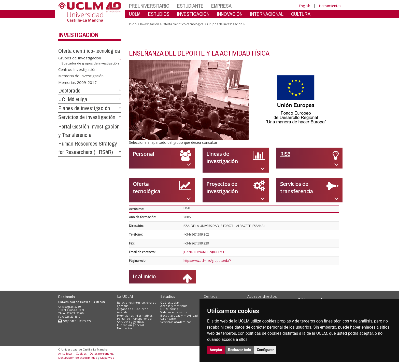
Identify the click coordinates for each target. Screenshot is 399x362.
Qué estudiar (169, 302)
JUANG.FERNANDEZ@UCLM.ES (204, 252)
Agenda (122, 312)
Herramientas (330, 5)
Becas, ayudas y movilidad (179, 315)
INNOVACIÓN (230, 13)
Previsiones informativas (135, 315)
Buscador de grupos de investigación (90, 63)
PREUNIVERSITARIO (149, 5)
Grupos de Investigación (79, 57)
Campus (123, 306)
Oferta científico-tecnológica (89, 51)
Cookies (81, 353)
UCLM (134, 13)
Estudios (167, 296)
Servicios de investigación (86, 117)
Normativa (124, 328)
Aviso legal (65, 353)
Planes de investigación (84, 108)
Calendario (168, 318)
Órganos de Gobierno (132, 309)
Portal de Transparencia (134, 318)
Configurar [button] (265, 350)
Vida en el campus (173, 312)
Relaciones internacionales (136, 302)
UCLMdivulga (72, 99)
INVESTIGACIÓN (193, 13)
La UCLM (125, 296)
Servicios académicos (175, 322)
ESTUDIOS (158, 13)
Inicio (133, 24)
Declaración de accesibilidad (77, 357)
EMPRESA (221, 5)
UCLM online (169, 309)
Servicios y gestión (130, 322)
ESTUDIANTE (190, 5)
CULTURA (300, 13)
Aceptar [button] (216, 350)
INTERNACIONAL (266, 13)
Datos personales (101, 353)
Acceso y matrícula (174, 306)
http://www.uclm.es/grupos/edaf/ (207, 260)
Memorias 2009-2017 (77, 82)
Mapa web (107, 357)
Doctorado (69, 90)
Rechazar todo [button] (239, 350)
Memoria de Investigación (81, 75)
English (304, 5)
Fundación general (130, 325)
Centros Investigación (77, 69)
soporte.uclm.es (74, 320)
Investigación (78, 35)
